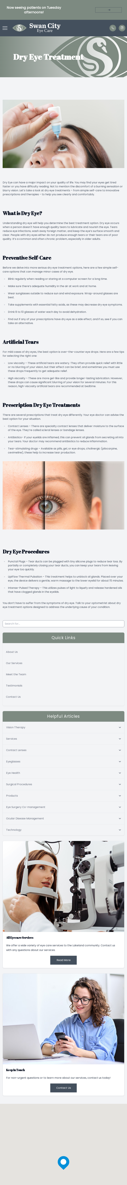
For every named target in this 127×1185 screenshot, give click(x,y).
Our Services (14, 663)
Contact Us (13, 697)
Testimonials (14, 685)
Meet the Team (16, 674)
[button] (5, 28)
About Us (12, 652)
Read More (64, 960)
